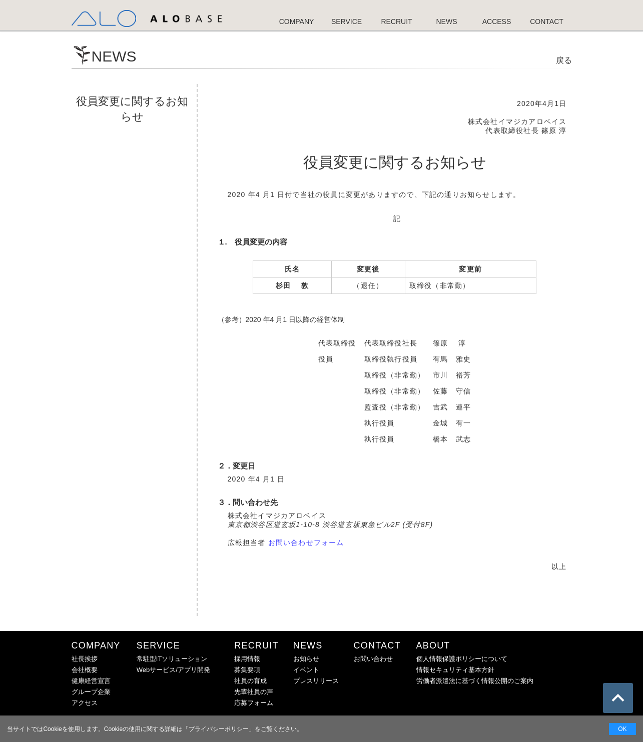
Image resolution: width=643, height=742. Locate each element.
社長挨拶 (85, 658)
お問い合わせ (373, 658)
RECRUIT (256, 645)
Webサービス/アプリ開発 (173, 670)
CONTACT (377, 645)
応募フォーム (253, 702)
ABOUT (433, 645)
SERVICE (158, 645)
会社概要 (85, 670)
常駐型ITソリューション (172, 658)
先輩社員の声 (253, 692)
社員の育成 (250, 680)
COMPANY (96, 645)
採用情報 (247, 658)
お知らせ (306, 658)
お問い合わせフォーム (306, 542)
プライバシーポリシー (219, 729)
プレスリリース (316, 680)
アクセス (85, 702)
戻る (564, 60)
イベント (306, 670)
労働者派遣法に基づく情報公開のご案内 (474, 680)
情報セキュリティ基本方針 (455, 670)
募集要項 (247, 670)
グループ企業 (91, 692)
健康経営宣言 (91, 680)
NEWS (308, 645)
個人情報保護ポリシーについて (461, 658)
